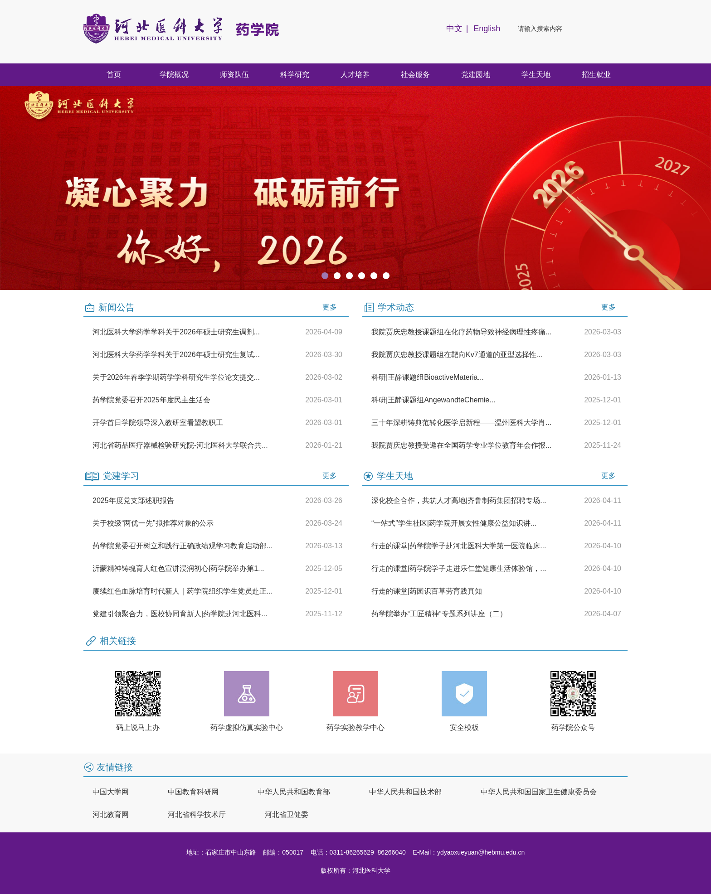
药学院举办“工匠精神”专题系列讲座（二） (439, 614)
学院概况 (174, 74)
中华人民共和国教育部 (294, 792)
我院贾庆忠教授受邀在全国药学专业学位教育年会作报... (461, 445)
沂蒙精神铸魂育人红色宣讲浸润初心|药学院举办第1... (178, 568)
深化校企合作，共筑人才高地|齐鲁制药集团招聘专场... (458, 500)
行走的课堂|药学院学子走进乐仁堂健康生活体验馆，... (458, 568)
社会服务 (415, 74)
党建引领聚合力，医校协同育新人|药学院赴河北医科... (180, 614)
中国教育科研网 (193, 792)
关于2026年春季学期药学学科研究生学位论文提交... (176, 377)
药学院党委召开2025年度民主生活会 (151, 400)
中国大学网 (111, 792)
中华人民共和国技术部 (405, 792)
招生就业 (596, 74)
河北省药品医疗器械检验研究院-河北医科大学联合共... (180, 445)
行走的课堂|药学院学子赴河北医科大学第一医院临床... (458, 546)
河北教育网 (111, 814)
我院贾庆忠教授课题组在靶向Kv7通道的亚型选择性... (456, 354)
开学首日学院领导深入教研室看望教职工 (158, 422)
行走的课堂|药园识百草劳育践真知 (426, 591)
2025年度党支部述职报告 (133, 500)
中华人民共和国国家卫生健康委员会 (539, 792)
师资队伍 (234, 74)
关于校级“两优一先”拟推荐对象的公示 (153, 523)
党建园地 (475, 74)
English (486, 28)
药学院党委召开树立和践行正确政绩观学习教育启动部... (183, 546)
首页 (114, 74)
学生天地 (535, 74)
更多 (329, 307)
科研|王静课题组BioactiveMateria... (427, 377)
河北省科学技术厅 (197, 814)
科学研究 (294, 74)
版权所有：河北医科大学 (355, 870)
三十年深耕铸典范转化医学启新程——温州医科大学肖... (461, 422)
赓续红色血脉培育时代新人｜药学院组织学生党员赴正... (183, 591)
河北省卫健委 (286, 814)
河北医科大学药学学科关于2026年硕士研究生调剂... (176, 332)
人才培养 (355, 74)
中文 (454, 28)
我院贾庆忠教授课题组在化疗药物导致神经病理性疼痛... (461, 332)
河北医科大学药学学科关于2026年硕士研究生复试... (176, 354)
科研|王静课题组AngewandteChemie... (433, 400)
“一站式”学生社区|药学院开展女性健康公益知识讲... (453, 523)
